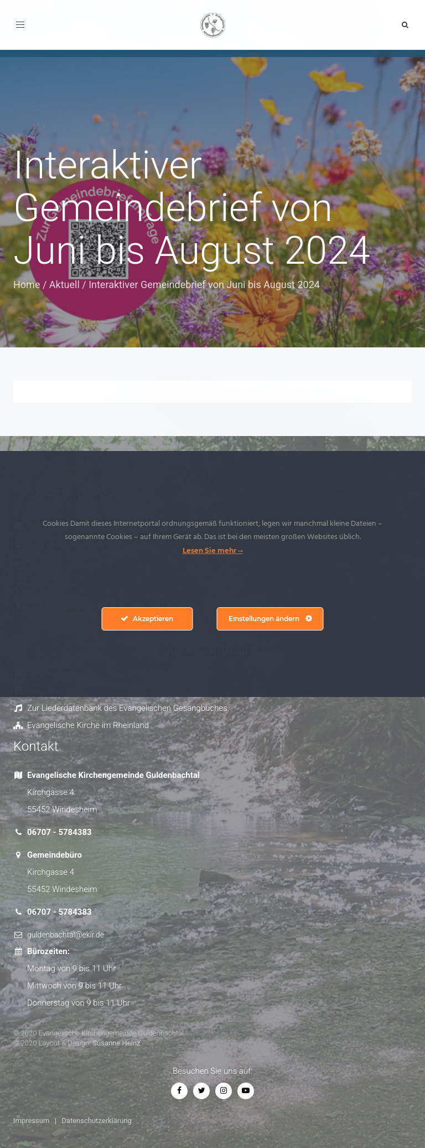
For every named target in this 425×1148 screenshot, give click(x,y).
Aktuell (64, 284)
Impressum (31, 1120)
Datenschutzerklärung (96, 1120)
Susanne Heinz (116, 1043)
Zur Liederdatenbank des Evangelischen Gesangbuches (127, 708)
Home (26, 284)
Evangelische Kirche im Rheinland (88, 725)
